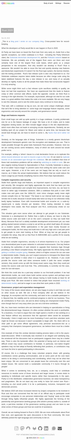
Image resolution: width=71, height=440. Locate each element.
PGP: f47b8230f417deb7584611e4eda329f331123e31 (35, 435)
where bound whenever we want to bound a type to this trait (25, 157)
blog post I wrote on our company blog (27, 41)
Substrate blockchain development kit (25, 58)
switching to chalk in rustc (52, 162)
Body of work (48, 3)
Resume (67, 3)
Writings (58, 3)
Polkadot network (54, 58)
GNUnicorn (7, 3)
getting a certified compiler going (14, 252)
